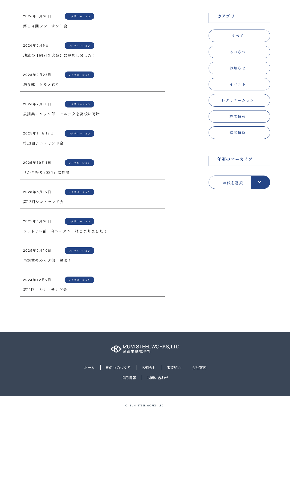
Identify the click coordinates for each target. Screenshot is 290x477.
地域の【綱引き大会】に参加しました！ (59, 117)
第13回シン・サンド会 (43, 205)
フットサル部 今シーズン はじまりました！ (65, 293)
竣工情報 (238, 178)
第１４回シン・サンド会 (45, 88)
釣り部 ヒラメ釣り (41, 146)
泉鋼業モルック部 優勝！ (47, 322)
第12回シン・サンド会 (43, 264)
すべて (238, 98)
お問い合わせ (264, 12)
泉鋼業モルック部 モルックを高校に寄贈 (61, 176)
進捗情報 (238, 194)
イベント (238, 146)
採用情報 (238, 12)
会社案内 (216, 12)
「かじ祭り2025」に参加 (46, 234)
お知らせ (171, 12)
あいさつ (238, 114)
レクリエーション (237, 162)
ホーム (118, 12)
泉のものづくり (144, 12)
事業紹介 (193, 12)
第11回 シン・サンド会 (45, 352)
